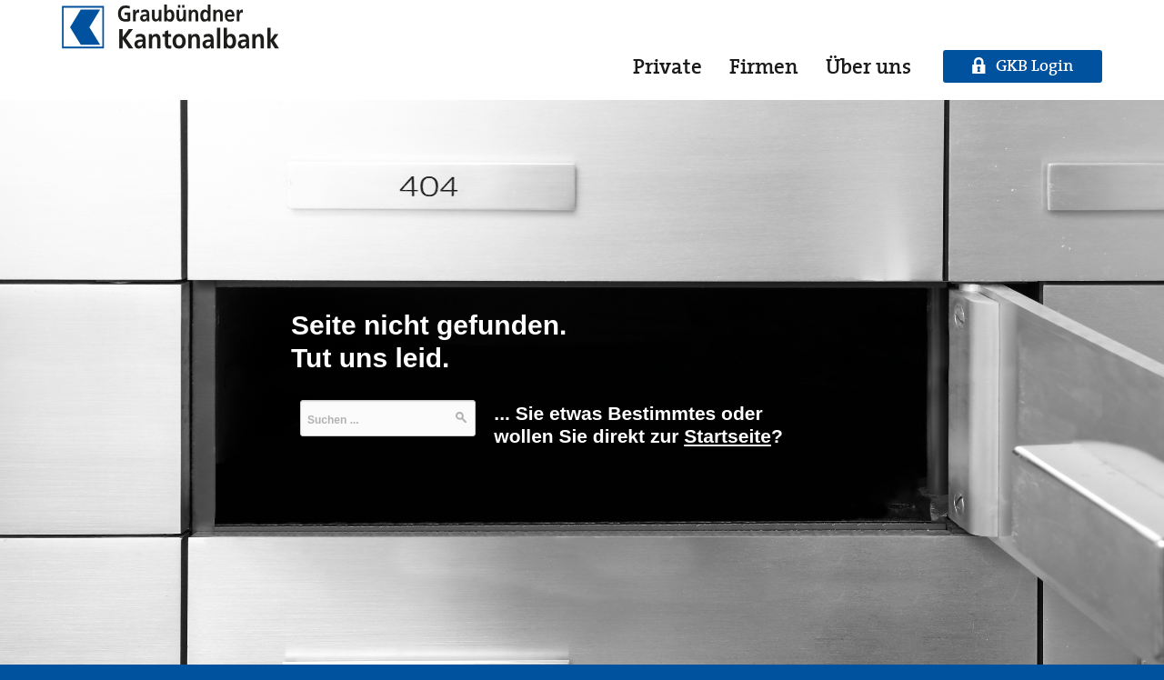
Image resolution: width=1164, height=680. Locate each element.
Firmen (763, 67)
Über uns (868, 67)
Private (667, 67)
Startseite (727, 435)
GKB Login (1034, 65)
